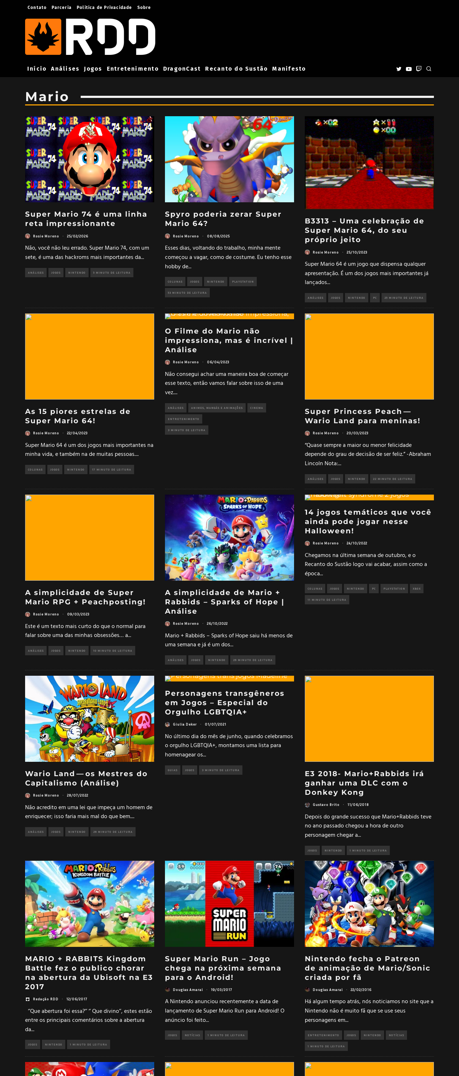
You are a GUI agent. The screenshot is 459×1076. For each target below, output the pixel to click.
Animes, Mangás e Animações (217, 408)
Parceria (62, 7)
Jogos (93, 68)
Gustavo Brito (326, 804)
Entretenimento (133, 68)
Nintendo (77, 272)
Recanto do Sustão (236, 68)
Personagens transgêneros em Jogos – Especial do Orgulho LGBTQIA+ (225, 702)
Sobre (144, 7)
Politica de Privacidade (104, 7)
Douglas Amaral (188, 989)
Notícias (192, 1035)
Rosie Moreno (46, 236)
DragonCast (182, 68)
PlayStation (243, 281)
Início (37, 68)
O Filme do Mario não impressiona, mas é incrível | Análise (229, 340)
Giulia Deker (185, 724)
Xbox (417, 588)
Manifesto (289, 68)
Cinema (256, 408)
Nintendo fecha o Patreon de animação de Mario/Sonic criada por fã (368, 968)
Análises (65, 68)
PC (375, 297)
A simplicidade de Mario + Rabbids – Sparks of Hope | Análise (224, 601)
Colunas (175, 281)
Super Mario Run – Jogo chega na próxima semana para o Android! (223, 968)
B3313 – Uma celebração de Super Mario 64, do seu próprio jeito (365, 230)
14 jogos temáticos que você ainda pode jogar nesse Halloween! (368, 521)
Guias (173, 770)
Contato (37, 7)
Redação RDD (45, 999)
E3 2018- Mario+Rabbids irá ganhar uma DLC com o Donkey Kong (364, 783)
